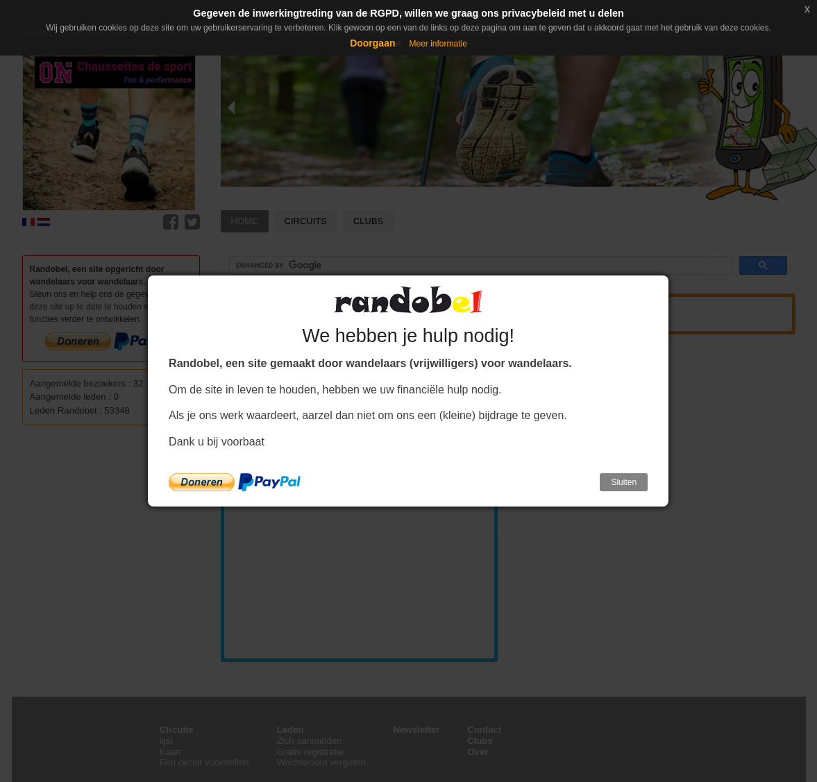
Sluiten (624, 482)
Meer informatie (437, 44)
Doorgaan (372, 43)
